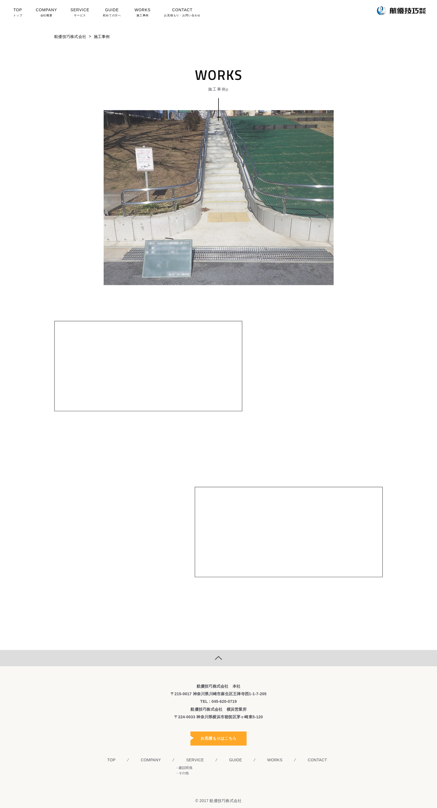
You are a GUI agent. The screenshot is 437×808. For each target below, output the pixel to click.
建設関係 (185, 768)
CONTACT (179, 13)
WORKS (140, 13)
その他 (184, 773)
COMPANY (48, 13)
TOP (21, 13)
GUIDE (111, 13)
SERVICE (81, 13)
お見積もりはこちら (218, 738)
